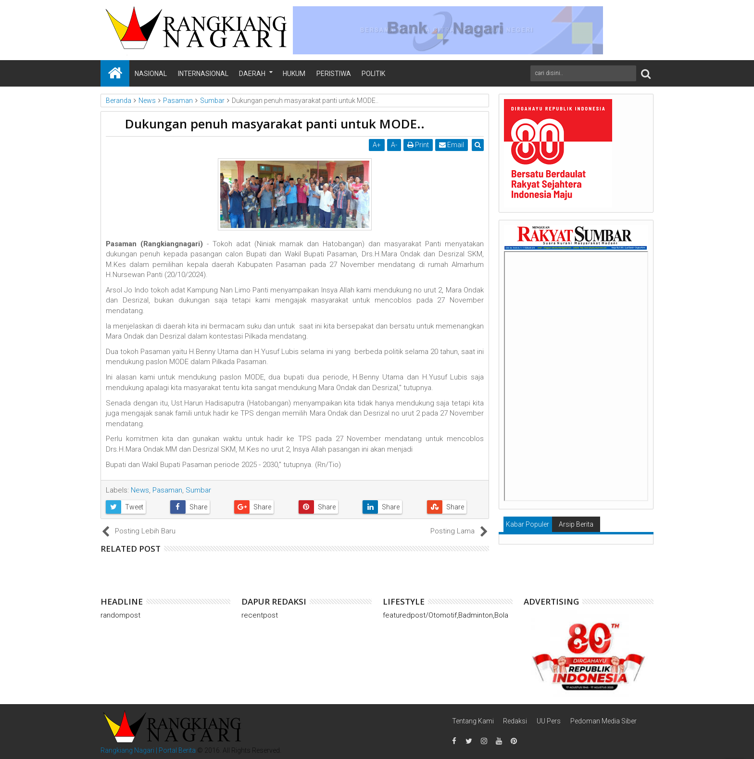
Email (452, 145)
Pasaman (167, 490)
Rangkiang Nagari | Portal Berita (148, 750)
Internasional (203, 73)
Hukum (294, 73)
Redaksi (515, 721)
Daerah (252, 73)
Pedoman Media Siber (603, 721)
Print (418, 145)
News (140, 490)
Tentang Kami (473, 721)
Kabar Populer (527, 524)
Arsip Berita (576, 524)
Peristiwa (333, 73)
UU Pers (549, 721)
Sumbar (198, 490)
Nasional (151, 73)
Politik (373, 73)
